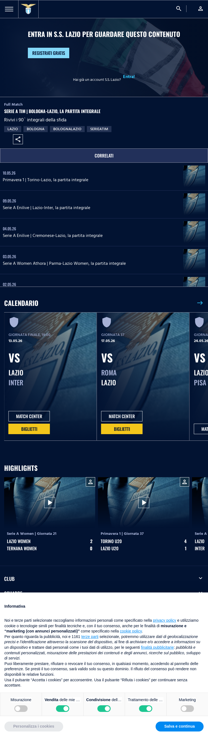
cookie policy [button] (131, 631)
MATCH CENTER (29, 416)
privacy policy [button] (164, 620)
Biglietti (29, 429)
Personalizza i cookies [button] (33, 726)
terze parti (89, 636)
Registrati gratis (48, 53)
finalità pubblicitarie (157, 647)
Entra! (129, 76)
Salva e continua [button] (179, 726)
